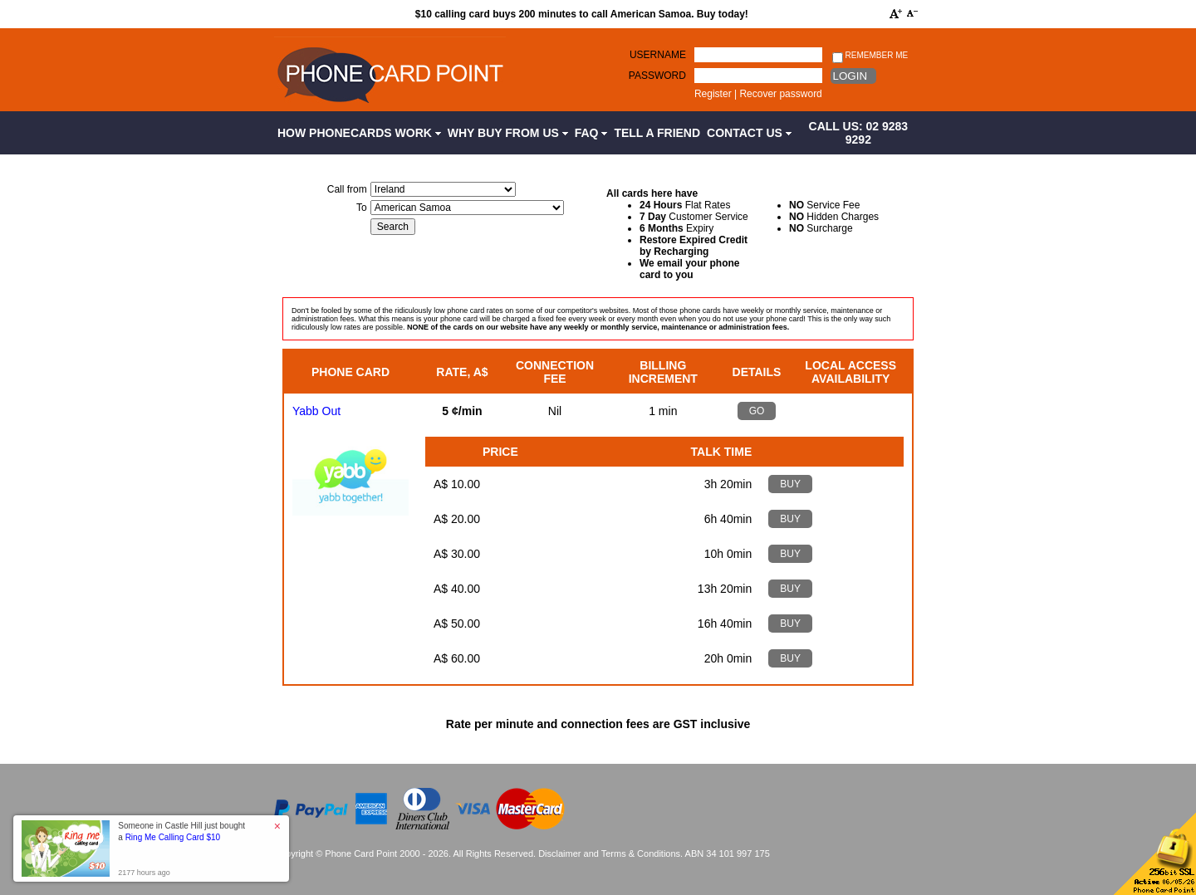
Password (657, 75)
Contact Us (749, 132)
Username (658, 55)
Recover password (780, 94)
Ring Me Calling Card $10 (173, 837)
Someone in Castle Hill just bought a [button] (181, 831)
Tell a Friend (657, 132)
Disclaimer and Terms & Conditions (609, 853)
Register (713, 94)
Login (850, 76)
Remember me (870, 56)
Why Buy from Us (508, 132)
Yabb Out (316, 411)
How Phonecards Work (359, 132)
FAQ (591, 132)
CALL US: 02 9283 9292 (859, 133)
